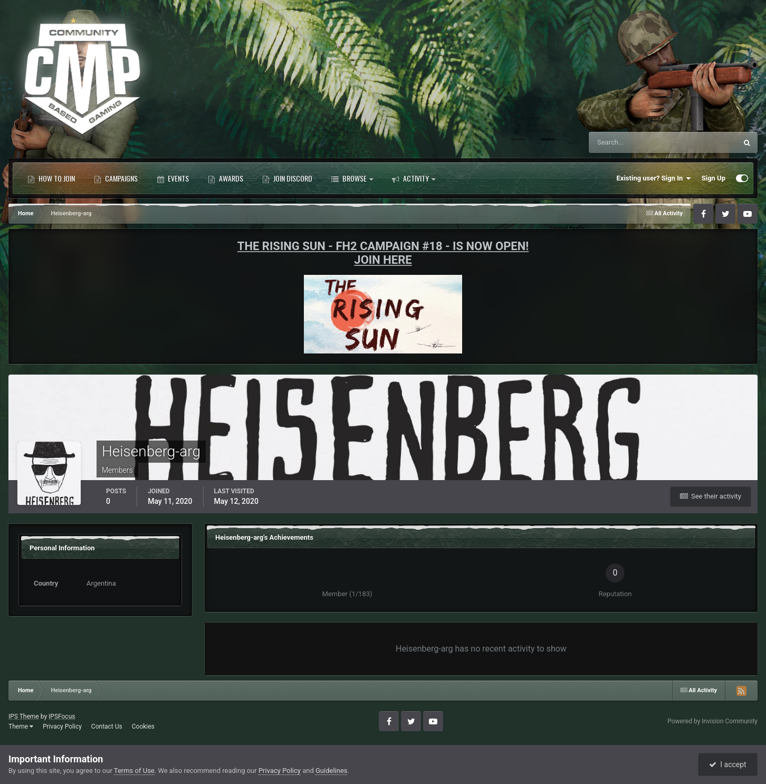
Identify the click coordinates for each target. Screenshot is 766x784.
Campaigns (115, 178)
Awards (225, 178)
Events (172, 178)
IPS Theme (23, 716)
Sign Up (713, 178)
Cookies (143, 726)
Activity (413, 178)
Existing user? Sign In (654, 178)
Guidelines (331, 771)
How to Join (51, 178)
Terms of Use (134, 771)
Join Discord (287, 178)
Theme (20, 726)
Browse (352, 178)
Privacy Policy (62, 726)
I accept (727, 764)
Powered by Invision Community (712, 721)
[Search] (631, 142)
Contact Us (106, 726)
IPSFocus (62, 716)
